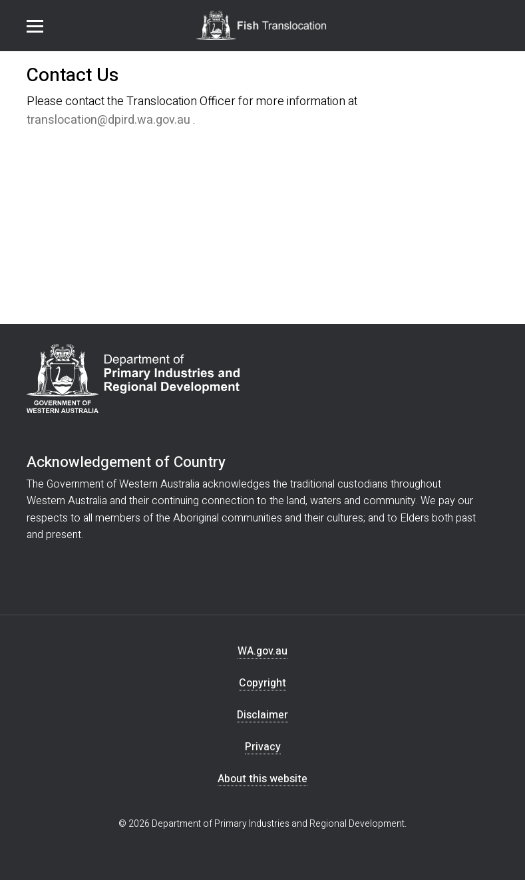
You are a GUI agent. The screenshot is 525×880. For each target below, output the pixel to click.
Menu (35, 27)
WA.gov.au (262, 652)
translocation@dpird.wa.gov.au (108, 120)
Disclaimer (262, 715)
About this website (262, 779)
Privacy (263, 747)
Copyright (262, 683)
